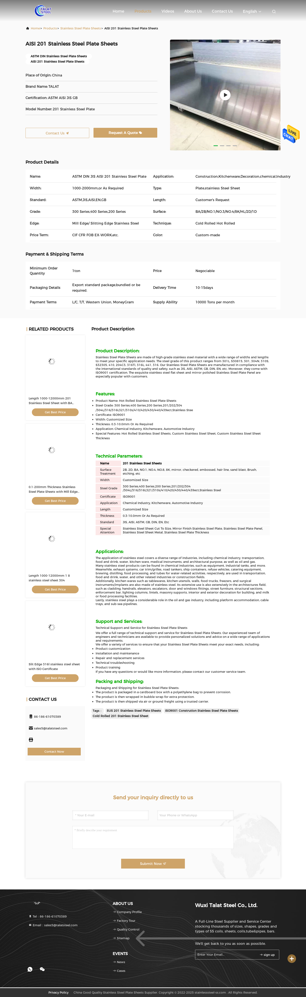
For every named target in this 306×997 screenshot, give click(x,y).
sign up (267, 955)
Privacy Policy (58, 992)
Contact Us (222, 11)
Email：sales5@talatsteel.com (53, 925)
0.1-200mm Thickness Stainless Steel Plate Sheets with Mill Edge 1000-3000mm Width (53, 491)
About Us (193, 11)
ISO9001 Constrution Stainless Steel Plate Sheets (201, 711)
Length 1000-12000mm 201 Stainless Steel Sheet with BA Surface (50, 403)
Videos (168, 11)
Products (143, 11)
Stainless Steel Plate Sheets (80, 28)
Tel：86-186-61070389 (47, 916)
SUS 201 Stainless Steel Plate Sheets (134, 711)
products (50, 28)
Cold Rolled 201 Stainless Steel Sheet (120, 716)
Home (118, 11)
